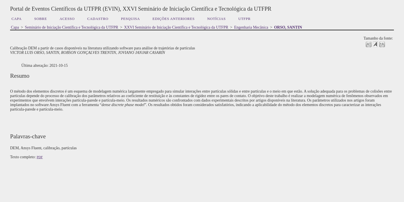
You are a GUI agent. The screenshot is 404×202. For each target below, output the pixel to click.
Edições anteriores (174, 19)
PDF (40, 157)
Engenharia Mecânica (251, 27)
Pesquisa (130, 19)
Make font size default (375, 44)
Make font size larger (382, 44)
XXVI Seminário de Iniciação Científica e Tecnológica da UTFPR (176, 27)
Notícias (216, 19)
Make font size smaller (368, 44)
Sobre (40, 19)
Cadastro (97, 19)
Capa (17, 19)
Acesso (67, 19)
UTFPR (244, 19)
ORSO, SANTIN (288, 27)
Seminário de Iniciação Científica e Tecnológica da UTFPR (71, 27)
